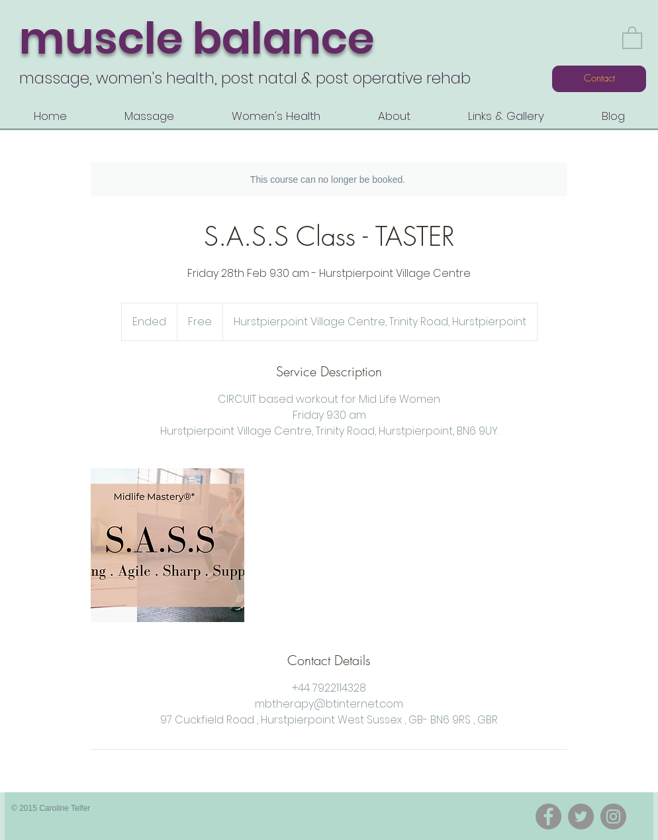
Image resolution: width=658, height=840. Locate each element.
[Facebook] (548, 816)
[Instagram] (613, 816)
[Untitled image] (167, 545)
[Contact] (599, 79)
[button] (632, 37)
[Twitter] (581, 816)
